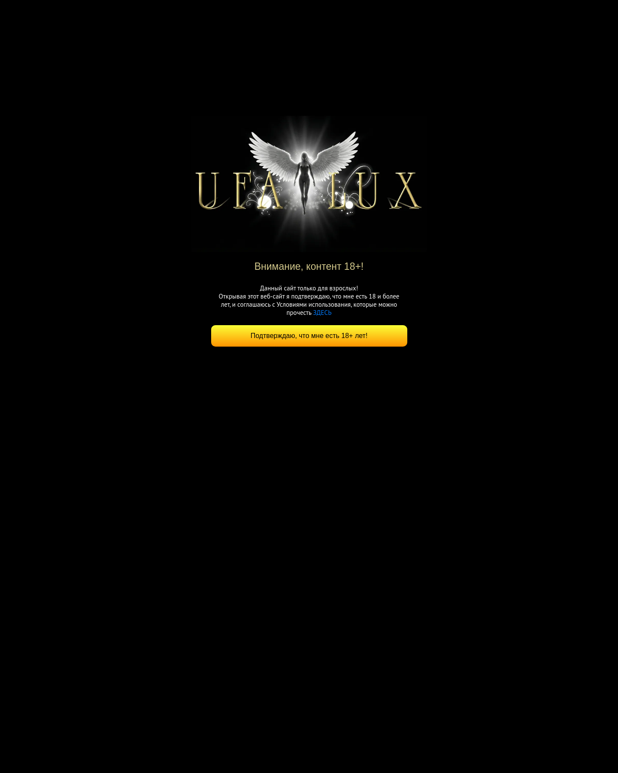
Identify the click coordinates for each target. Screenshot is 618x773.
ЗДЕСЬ (322, 312)
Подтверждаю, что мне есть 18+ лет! (309, 335)
